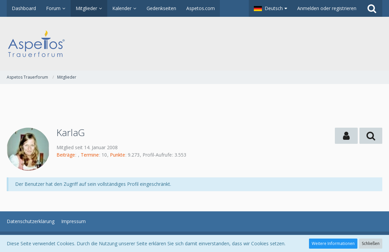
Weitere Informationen (333, 243)
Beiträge (65, 155)
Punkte (117, 155)
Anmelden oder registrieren (326, 8)
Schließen (371, 243)
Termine (90, 155)
